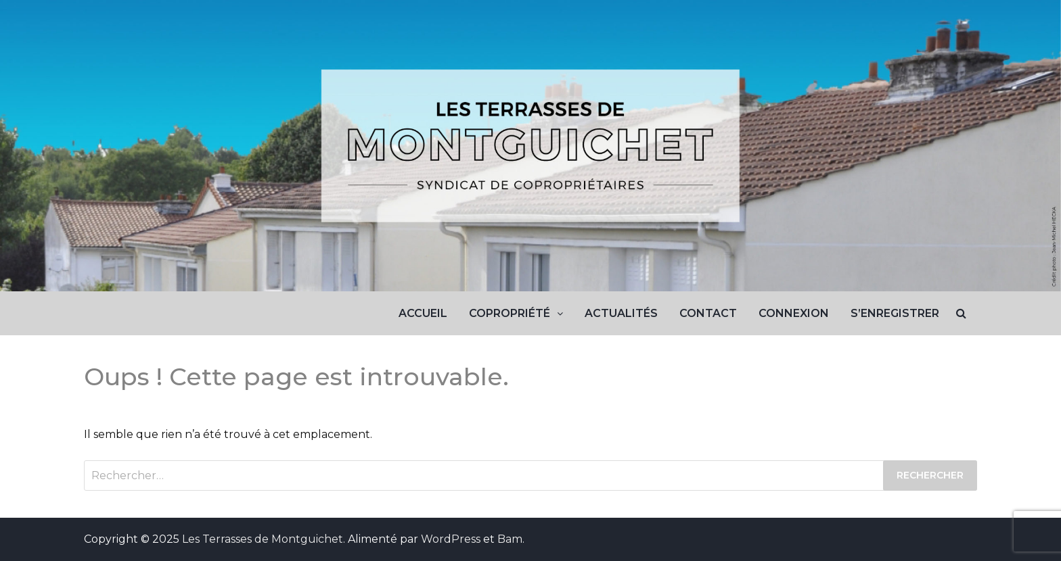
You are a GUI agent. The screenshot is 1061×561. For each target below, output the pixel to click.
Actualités (621, 313)
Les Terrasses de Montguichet (262, 539)
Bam (509, 539)
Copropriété (509, 313)
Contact (708, 313)
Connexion (794, 313)
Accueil (423, 313)
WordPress (450, 539)
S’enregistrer (895, 313)
